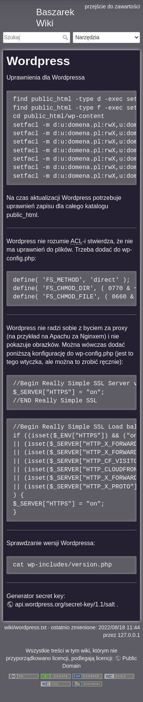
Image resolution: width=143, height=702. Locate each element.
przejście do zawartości (112, 6)
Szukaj (66, 37)
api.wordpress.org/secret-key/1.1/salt (64, 604)
